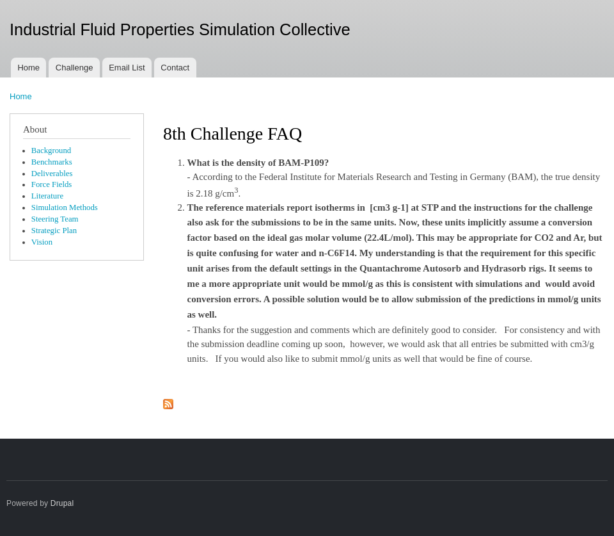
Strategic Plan (54, 230)
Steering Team (55, 219)
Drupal (62, 503)
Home (28, 67)
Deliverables (52, 173)
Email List (127, 67)
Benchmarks (51, 162)
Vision (41, 242)
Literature (47, 195)
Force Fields (51, 184)
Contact (175, 67)
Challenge (74, 67)
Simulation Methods (64, 207)
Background (51, 150)
